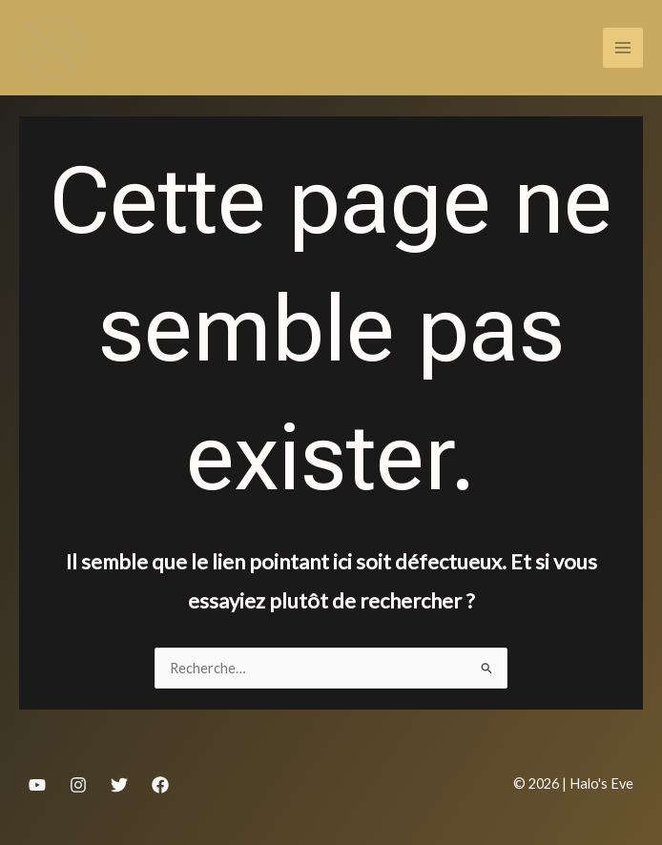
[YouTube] (37, 784)
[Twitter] (119, 784)
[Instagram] (78, 784)
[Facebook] (160, 784)
